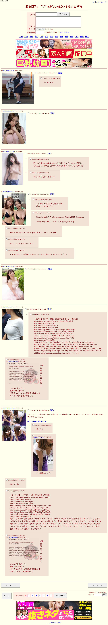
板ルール (67, 32)
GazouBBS (53, 622)
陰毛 (66, 37)
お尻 (56, 37)
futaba (59, 622)
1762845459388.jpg (8, 192)
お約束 (61, 32)
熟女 (82, 37)
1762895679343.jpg (39, 437)
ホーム (104, 2)
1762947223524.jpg (8, 266)
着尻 (36, 37)
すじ (46, 37)
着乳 (31, 37)
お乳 (51, 37)
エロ (21, 37)
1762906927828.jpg (8, 151)
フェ (26, 37)
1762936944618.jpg (8, 307)
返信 (60, 73)
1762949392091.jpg (8, 70)
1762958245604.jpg (8, 111)
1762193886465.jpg (8, 408)
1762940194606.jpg (13, 537)
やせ (71, 37)
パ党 (41, 37)
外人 (87, 37)
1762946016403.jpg (13, 361)
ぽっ (76, 37)
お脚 (61, 37)
